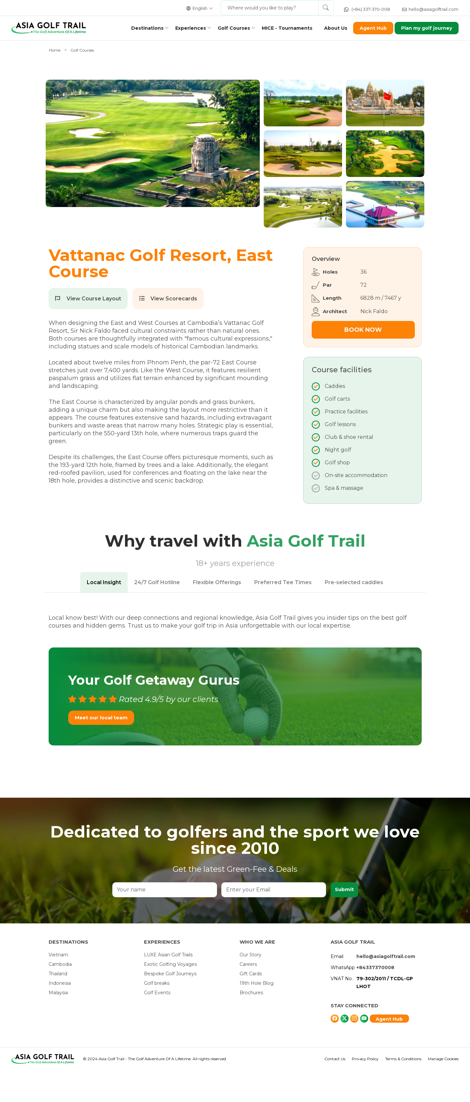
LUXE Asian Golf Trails (168, 986)
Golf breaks (156, 1015)
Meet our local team (101, 749)
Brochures (251, 1024)
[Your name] (164, 921)
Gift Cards (251, 1005)
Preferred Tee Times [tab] (283, 614)
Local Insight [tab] (104, 614)
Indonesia (60, 1015)
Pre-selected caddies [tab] (354, 614)
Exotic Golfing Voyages (170, 996)
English (199, 8)
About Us (331, 28)
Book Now (363, 361)
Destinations (143, 28)
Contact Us (334, 1090)
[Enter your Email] (273, 921)
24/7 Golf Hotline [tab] (157, 614)
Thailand (58, 1005)
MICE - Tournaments (282, 28)
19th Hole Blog (257, 1015)
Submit (343, 921)
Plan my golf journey (422, 28)
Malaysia (58, 1024)
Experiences (186, 28)
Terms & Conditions (403, 1090)
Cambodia (60, 996)
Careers (248, 996)
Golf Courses (229, 28)
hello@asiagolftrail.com (430, 9)
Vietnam (58, 986)
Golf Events (157, 1024)
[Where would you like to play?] (270, 7)
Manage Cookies (443, 1090)
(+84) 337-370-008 (367, 9)
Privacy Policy (365, 1090)
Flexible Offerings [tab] (217, 614)
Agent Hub (368, 28)
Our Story (250, 986)
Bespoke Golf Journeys (170, 1005)
